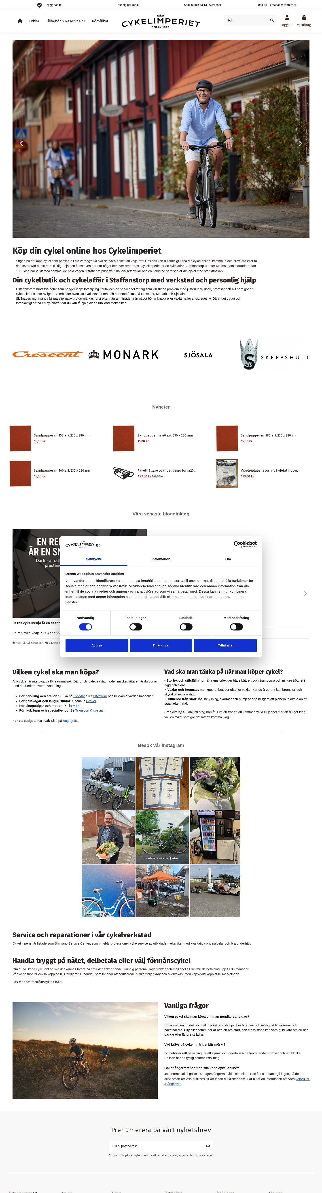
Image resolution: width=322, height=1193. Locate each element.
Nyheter (161, 406)
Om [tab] (228, 559)
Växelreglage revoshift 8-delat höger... (270, 470)
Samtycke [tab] (94, 559)
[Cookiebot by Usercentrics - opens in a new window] (237, 544)
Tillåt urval (161, 645)
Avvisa (96, 645)
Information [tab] (161, 559)
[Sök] (272, 20)
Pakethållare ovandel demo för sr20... (167, 470)
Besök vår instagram (161, 745)
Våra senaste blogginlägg (161, 513)
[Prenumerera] (208, 1147)
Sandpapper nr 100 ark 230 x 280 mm (62, 470)
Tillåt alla (225, 645)
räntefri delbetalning (205, 969)
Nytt (18, 642)
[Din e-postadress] (156, 1147)
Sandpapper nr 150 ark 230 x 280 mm (62, 435)
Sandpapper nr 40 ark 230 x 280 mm (165, 435)
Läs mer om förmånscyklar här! (37, 982)
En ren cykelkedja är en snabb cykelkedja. (46, 623)
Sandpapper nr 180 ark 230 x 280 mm (269, 435)
